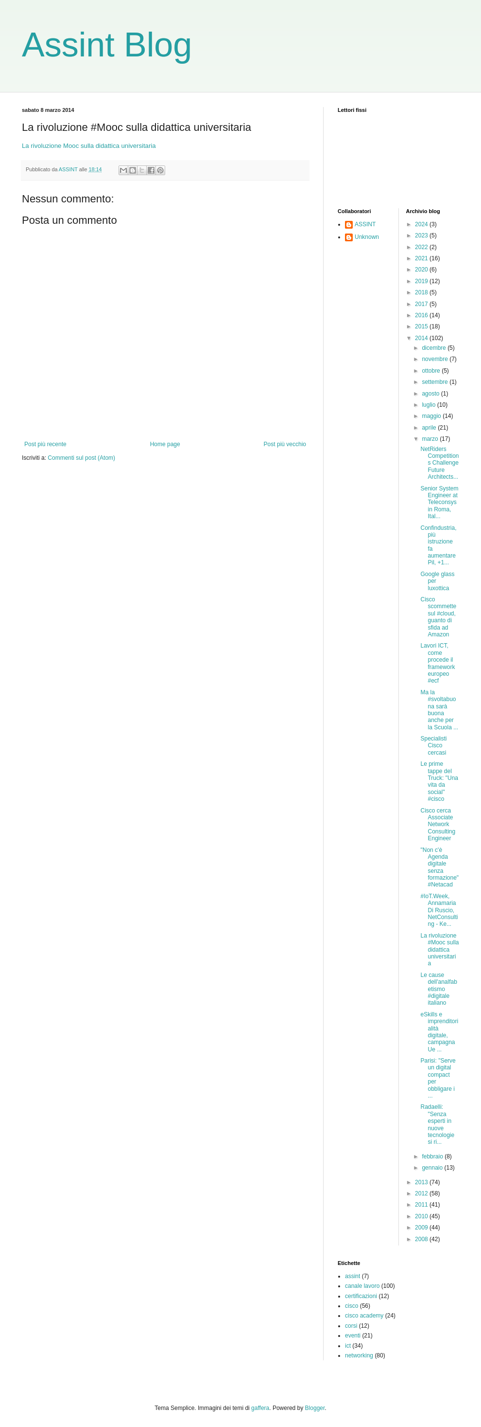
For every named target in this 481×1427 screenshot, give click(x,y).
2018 (422, 292)
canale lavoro (362, 1285)
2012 (422, 1193)
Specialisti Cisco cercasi (433, 745)
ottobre (432, 370)
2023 (422, 235)
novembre (435, 359)
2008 (422, 1239)
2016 (422, 315)
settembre (435, 382)
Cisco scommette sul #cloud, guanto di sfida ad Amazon (438, 617)
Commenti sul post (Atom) (81, 457)
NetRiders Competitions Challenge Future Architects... (439, 463)
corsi (351, 1325)
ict (348, 1345)
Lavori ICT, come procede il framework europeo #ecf (437, 663)
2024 (422, 224)
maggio (432, 416)
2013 (422, 1182)
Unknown (367, 237)
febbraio (433, 1156)
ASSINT (365, 224)
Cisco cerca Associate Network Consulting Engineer (437, 824)
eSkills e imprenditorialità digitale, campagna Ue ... (439, 1032)
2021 (422, 258)
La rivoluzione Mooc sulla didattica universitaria (89, 145)
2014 (422, 338)
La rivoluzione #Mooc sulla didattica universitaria (439, 949)
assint (352, 1276)
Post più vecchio (285, 444)
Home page (165, 444)
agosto (431, 393)
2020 (422, 269)
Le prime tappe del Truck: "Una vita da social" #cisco (439, 781)
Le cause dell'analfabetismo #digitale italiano (438, 989)
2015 (422, 326)
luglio (429, 404)
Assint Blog (107, 45)
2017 (422, 304)
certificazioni (361, 1296)
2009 (422, 1227)
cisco (351, 1305)
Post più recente (45, 444)
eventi (353, 1335)
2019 (422, 281)
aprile (430, 427)
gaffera (260, 1408)
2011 (422, 1204)
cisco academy (364, 1315)
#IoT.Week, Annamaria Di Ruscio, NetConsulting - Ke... (439, 910)
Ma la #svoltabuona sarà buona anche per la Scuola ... (439, 710)
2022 (422, 247)
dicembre (434, 347)
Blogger (315, 1408)
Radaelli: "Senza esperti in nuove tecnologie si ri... (437, 1124)
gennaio (433, 1167)
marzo (431, 438)
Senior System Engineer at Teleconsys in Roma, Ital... (439, 502)
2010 (422, 1216)
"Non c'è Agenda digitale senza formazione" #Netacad (439, 867)
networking (359, 1355)
